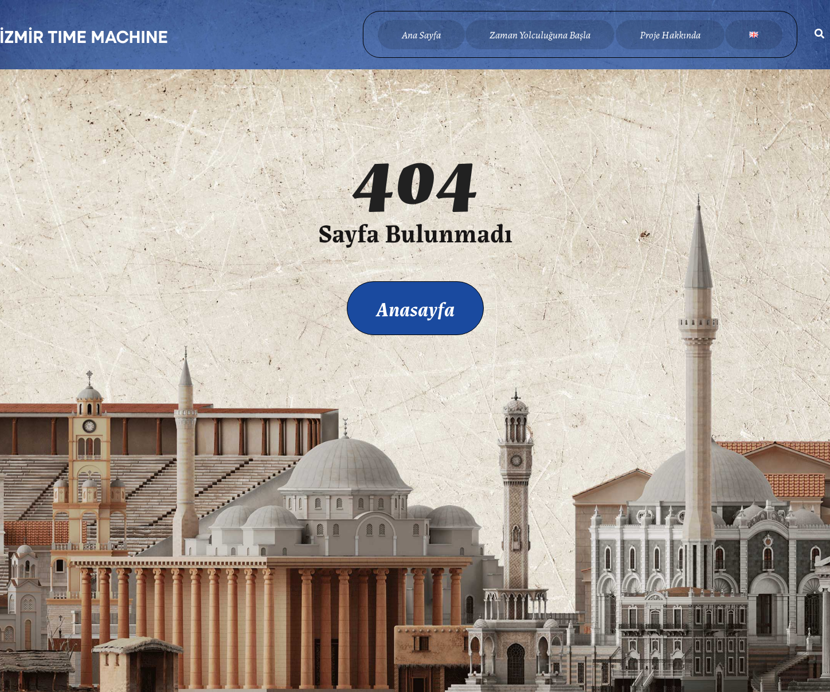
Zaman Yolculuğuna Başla (540, 34)
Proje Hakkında (670, 34)
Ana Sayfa (421, 34)
